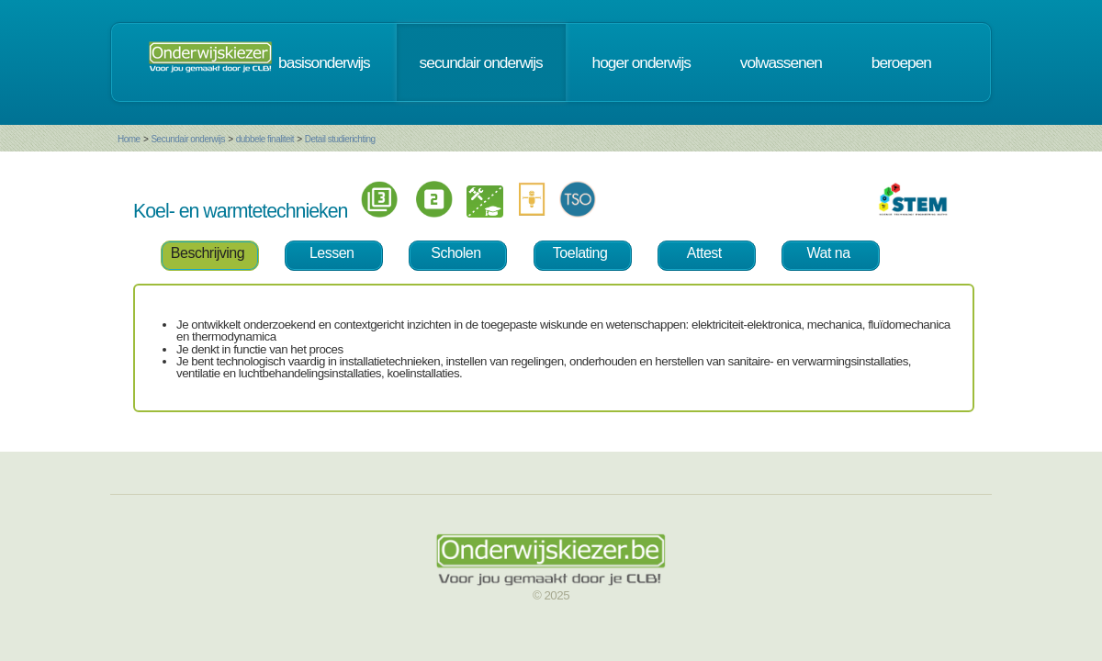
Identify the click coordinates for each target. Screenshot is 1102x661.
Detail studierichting (340, 139)
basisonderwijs (324, 62)
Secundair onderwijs (188, 139)
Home (129, 139)
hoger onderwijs (641, 62)
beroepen (901, 62)
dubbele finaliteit (265, 139)
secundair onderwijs (481, 62)
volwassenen (781, 62)
